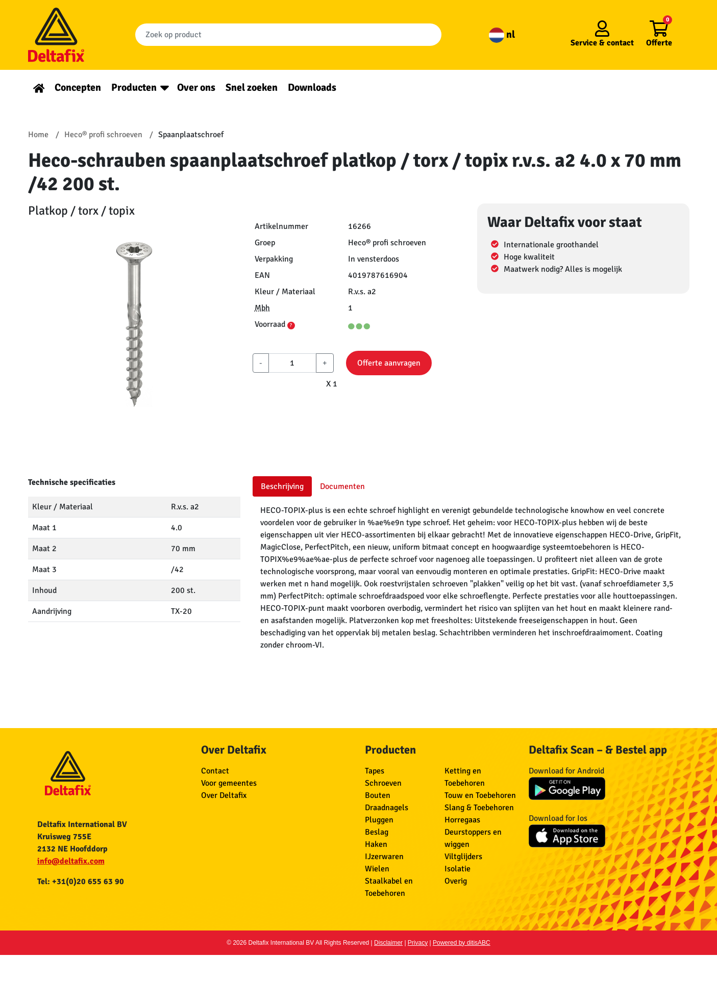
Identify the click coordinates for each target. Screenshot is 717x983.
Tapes (374, 771)
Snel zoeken (252, 87)
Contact (215, 771)
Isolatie (457, 869)
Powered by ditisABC (461, 942)
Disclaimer (388, 942)
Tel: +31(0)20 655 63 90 (80, 881)
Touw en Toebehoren (480, 795)
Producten (134, 87)
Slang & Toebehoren (479, 808)
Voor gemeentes (229, 783)
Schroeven (383, 783)
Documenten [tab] (342, 486)
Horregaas (462, 820)
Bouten (377, 795)
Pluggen (379, 820)
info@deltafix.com (71, 861)
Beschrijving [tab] (282, 486)
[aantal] (292, 363)
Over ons (196, 87)
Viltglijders (463, 856)
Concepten (78, 87)
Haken (376, 844)
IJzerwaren (384, 856)
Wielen (377, 869)
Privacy (418, 942)
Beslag (376, 832)
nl (502, 34)
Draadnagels (386, 808)
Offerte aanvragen (389, 363)
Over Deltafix (223, 795)
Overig (455, 881)
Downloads (312, 87)
